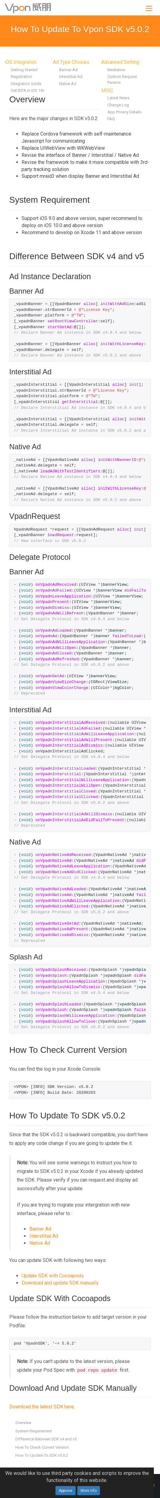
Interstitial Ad (70, 76)
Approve (65, 1490)
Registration (21, 76)
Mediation (116, 69)
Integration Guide (26, 83)
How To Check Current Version (42, 1447)
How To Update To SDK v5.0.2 (41, 1455)
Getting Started (24, 69)
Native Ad (67, 83)
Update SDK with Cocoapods (53, 1276)
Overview (23, 1422)
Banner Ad (68, 69)
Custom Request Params (122, 79)
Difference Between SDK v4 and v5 (46, 1439)
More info (89, 1490)
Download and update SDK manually (60, 1283)
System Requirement (33, 1431)
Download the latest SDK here (41, 1407)
